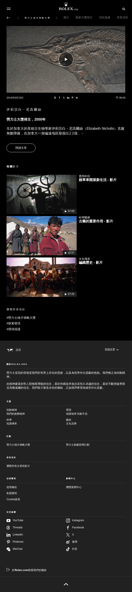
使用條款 (12, 487)
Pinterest (15, 542)
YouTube (15, 520)
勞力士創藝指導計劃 (77, 444)
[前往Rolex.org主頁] (66, 6)
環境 (95, 412)
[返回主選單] (8, 17)
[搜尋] (123, 9)
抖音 (71, 549)
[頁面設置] (112, 349)
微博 (71, 542)
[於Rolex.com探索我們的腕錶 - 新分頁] (26, 570)
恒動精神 (36, 412)
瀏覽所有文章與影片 (18, 465)
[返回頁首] (66, 584)
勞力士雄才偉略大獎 (18, 444)
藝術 (95, 422)
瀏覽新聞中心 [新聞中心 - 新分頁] (74, 487)
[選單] (8, 9)
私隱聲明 (12, 493)
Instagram (75, 520)
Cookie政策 (13, 499)
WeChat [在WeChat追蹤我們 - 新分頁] (14, 549)
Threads (15, 528)
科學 (36, 422)
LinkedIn (15, 535)
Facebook (75, 528)
